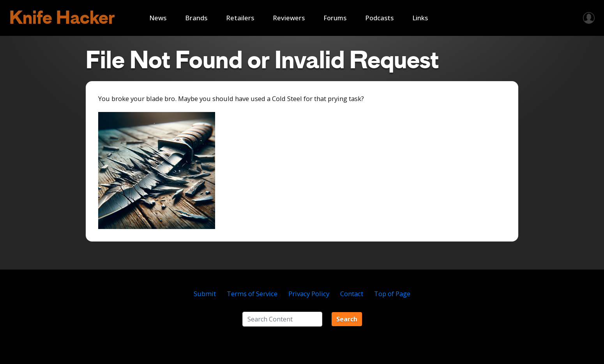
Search (346, 319)
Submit (205, 293)
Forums (334, 17)
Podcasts (379, 17)
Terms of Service (252, 293)
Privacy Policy (308, 293)
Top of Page (392, 293)
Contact (351, 293)
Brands (196, 17)
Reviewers (289, 17)
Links (420, 17)
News (157, 17)
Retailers (240, 17)
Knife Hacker (62, 17)
